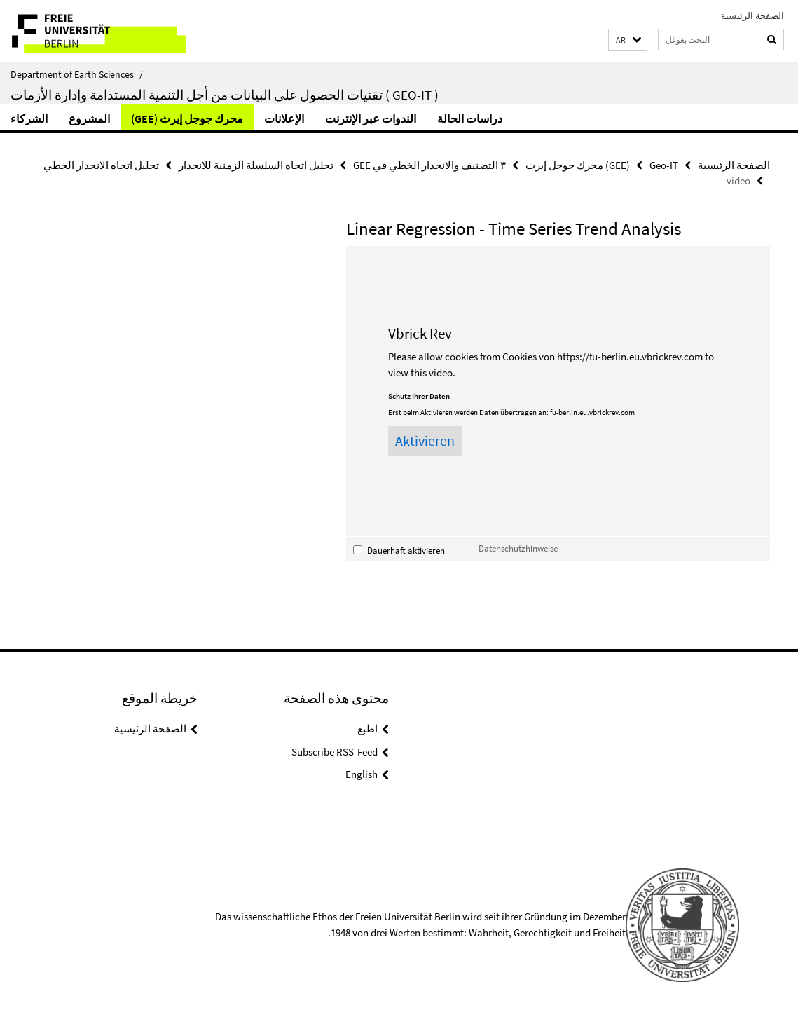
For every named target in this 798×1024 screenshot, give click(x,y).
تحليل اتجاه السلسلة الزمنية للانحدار (256, 165)
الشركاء (29, 118)
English (361, 774)
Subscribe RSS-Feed (334, 751)
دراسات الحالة (469, 118)
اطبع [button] (367, 728)
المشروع (89, 118)
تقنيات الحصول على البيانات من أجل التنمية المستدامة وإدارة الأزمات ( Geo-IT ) (225, 94)
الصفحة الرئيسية (752, 16)
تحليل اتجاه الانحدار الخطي (101, 165)
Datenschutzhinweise (518, 548)
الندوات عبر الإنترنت (370, 118)
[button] (627, 40)
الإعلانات (284, 118)
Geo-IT (663, 165)
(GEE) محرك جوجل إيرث (187, 118)
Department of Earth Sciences (77, 74)
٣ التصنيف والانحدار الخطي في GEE (429, 165)
